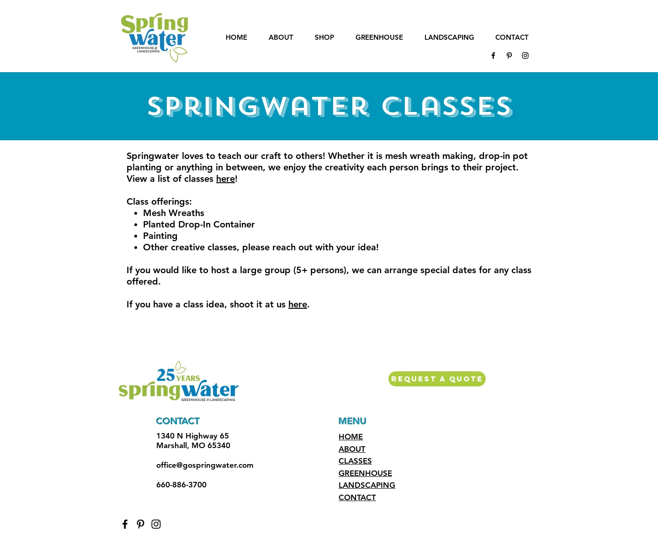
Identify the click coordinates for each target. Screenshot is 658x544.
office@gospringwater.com (205, 465)
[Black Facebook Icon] (493, 55)
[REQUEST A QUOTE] (437, 378)
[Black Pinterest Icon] (509, 55)
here (225, 178)
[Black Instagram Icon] (525, 55)
